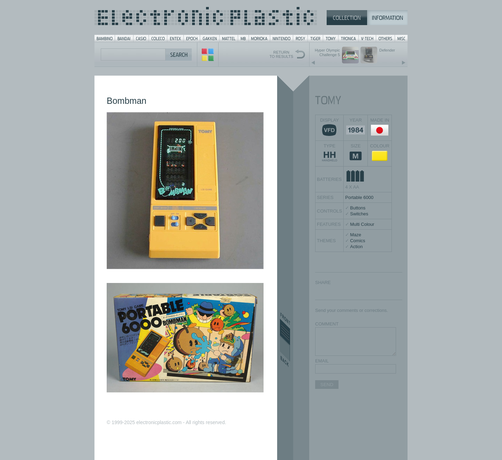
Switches (359, 213)
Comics (357, 240)
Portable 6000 (359, 197)
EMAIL (322, 360)
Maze (355, 234)
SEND (326, 384)
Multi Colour (362, 224)
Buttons (357, 207)
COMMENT (327, 324)
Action (356, 246)
